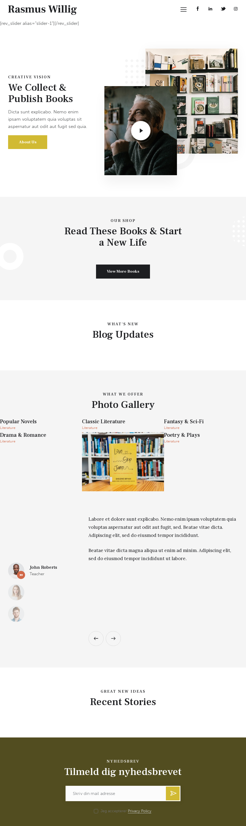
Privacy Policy (139, 764)
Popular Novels (18, 422)
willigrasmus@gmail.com (34, 807)
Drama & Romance (23, 435)
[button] (96, 590)
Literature (7, 428)
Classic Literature (103, 422)
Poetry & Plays (182, 435)
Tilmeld (173, 748)
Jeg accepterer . (126, 763)
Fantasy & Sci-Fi (184, 422)
